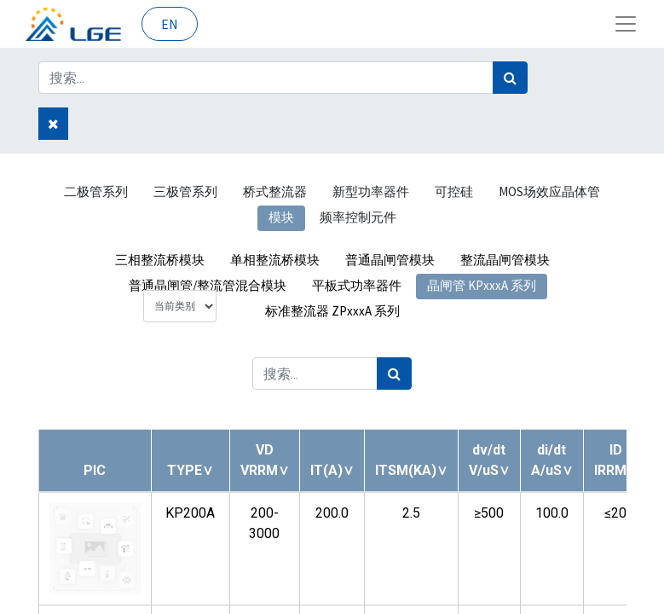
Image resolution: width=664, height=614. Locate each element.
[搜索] (510, 77)
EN (169, 23)
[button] (190, 470)
